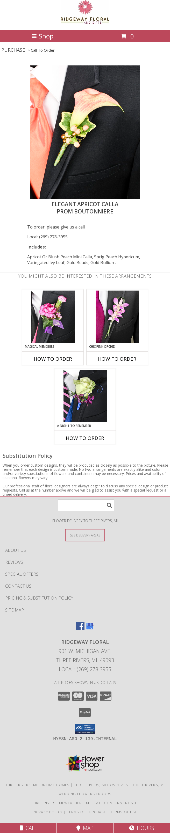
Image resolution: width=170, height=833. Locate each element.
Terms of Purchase (86, 812)
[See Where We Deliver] (85, 535)
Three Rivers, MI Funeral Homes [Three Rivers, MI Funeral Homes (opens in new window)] (37, 784)
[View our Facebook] (80, 629)
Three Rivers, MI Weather (56, 803)
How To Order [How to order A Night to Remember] (85, 438)
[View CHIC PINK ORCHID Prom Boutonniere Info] (117, 317)
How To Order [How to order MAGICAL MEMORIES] (53, 358)
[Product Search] (86, 505)
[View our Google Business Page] (90, 629)
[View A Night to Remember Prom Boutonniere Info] (85, 396)
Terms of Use (123, 812)
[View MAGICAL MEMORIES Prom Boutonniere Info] (53, 317)
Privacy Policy (47, 812)
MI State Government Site (112, 803)
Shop (42, 36)
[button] (85, 729)
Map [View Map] (85, 827)
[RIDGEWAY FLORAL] (85, 22)
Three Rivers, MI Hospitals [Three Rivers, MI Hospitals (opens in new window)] (101, 784)
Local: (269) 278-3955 (47, 237)
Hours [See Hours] (141, 827)
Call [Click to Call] (28, 827)
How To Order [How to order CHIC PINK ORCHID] (117, 358)
